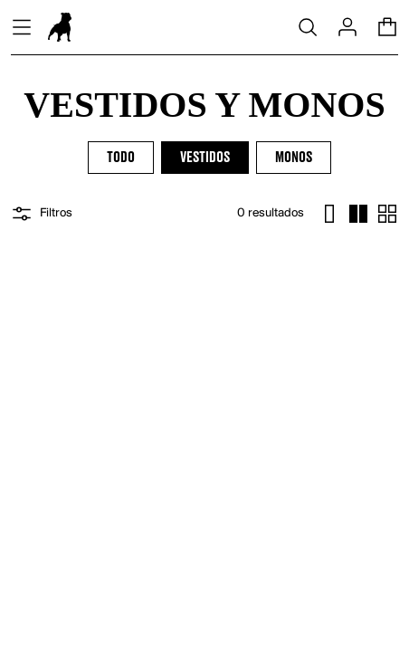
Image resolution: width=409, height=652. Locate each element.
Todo (121, 157)
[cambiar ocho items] (387, 214)
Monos (293, 157)
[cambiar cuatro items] (358, 214)
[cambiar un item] (329, 214)
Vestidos (205, 157)
